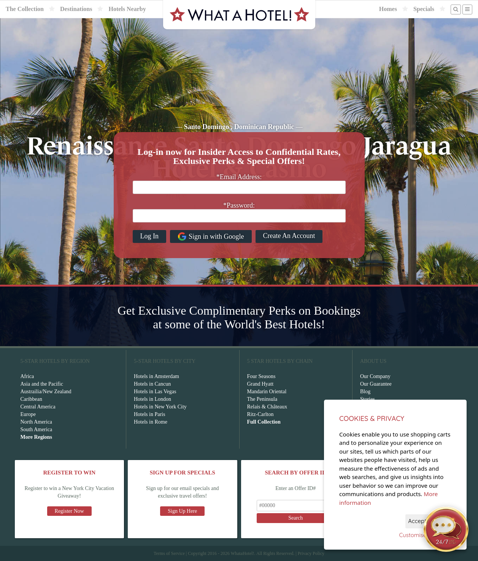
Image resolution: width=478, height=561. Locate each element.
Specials (423, 9)
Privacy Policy (311, 553)
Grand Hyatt (260, 384)
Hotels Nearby (127, 9)
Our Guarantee (376, 384)
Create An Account (289, 236)
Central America (38, 407)
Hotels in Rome (150, 422)
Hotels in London (152, 399)
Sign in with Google (211, 236)
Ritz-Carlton (260, 414)
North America (36, 422)
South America (36, 429)
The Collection (25, 9)
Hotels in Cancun (152, 384)
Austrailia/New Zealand (46, 391)
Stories (367, 399)
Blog (365, 391)
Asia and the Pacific (42, 384)
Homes (388, 9)
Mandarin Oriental (267, 391)
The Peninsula (262, 399)
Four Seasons (261, 376)
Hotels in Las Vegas (155, 391)
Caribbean (32, 399)
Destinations (76, 9)
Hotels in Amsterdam (156, 376)
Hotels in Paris (149, 414)
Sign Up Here (182, 511)
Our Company (375, 376)
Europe (28, 414)
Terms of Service (169, 553)
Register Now (69, 511)
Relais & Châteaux (267, 407)
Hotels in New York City (160, 407)
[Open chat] (446, 529)
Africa (27, 376)
